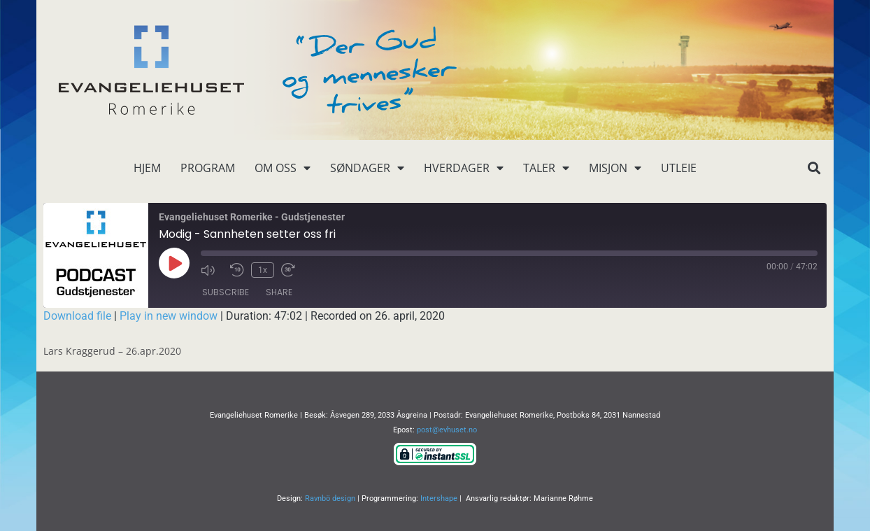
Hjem (147, 168)
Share (279, 292)
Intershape (438, 498)
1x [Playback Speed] (262, 270)
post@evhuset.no (447, 429)
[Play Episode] (174, 263)
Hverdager (464, 167)
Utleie (679, 168)
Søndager (367, 167)
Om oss (283, 167)
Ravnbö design (330, 498)
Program (207, 168)
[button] (813, 168)
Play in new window (169, 316)
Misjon (615, 167)
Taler (546, 167)
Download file (77, 316)
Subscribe (225, 292)
